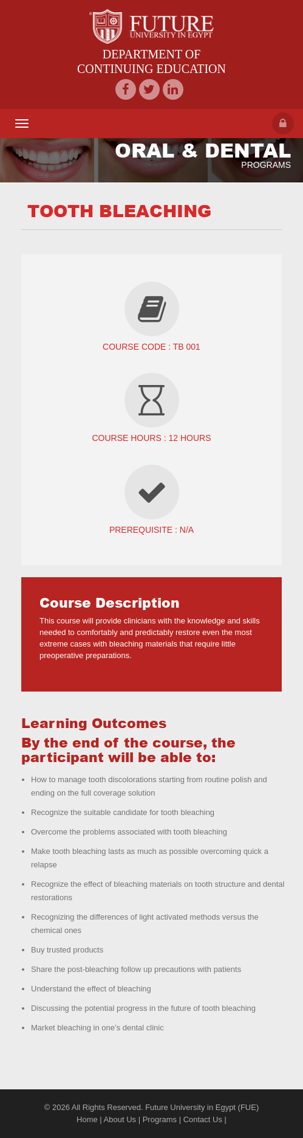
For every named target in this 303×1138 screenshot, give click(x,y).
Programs (160, 1119)
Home (87, 1119)
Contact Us (202, 1119)
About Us (120, 1119)
